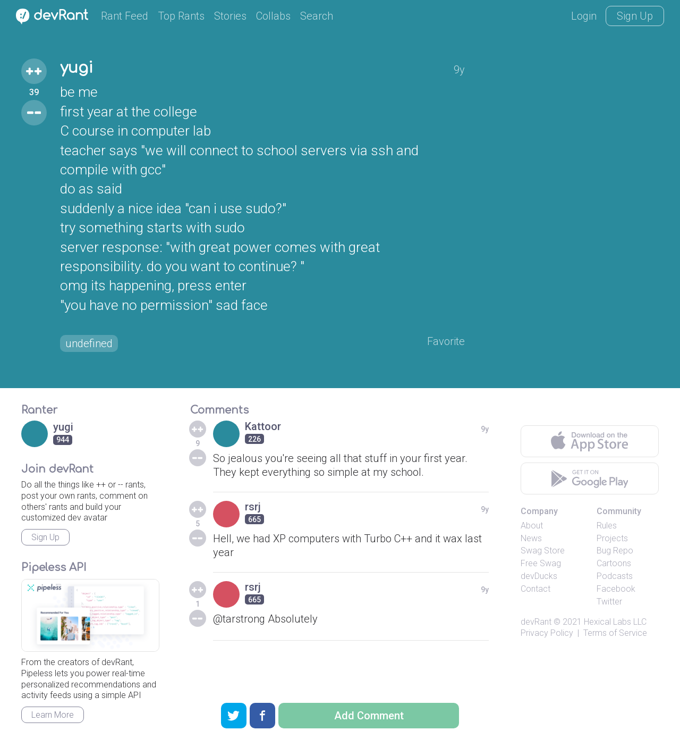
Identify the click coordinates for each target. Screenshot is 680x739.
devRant (536, 622)
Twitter (609, 602)
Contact (535, 589)
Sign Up (635, 16)
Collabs (273, 16)
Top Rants (181, 16)
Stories (230, 16)
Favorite (446, 341)
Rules (607, 525)
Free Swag (541, 563)
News (531, 538)
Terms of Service (615, 633)
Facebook (616, 589)
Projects (612, 538)
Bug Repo (615, 550)
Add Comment (369, 715)
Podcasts (615, 576)
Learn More (52, 715)
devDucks (539, 576)
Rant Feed (124, 16)
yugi (76, 68)
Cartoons (614, 563)
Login (584, 16)
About (532, 525)
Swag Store (543, 550)
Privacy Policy (547, 633)
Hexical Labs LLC (615, 622)
